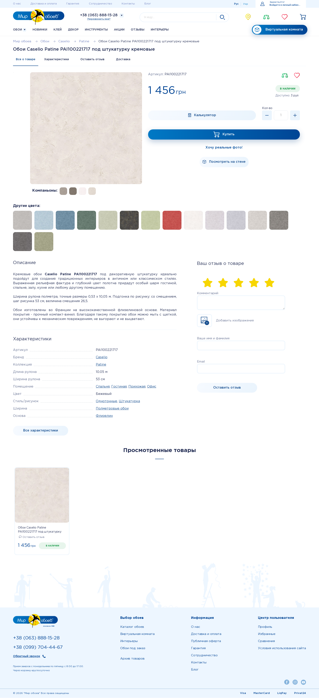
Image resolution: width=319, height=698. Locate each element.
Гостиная (119, 386)
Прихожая (136, 386)
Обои (19, 30)
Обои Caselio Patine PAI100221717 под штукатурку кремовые (39, 530)
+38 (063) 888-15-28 (99, 15)
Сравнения (266, 641)
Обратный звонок (26, 656)
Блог (147, 4)
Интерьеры (160, 29)
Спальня (103, 386)
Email (201, 361)
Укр (245, 4)
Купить (229, 134)
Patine (101, 364)
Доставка (126, 59)
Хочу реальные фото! (224, 147)
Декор (73, 29)
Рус (236, 4)
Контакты (128, 4)
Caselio (101, 357)
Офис (151, 386)
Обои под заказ (132, 648)
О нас (17, 4)
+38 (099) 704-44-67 (38, 647)
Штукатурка (129, 401)
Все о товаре (26, 59)
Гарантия (72, 4)
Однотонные (106, 401)
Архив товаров (132, 659)
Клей (58, 29)
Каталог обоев (132, 627)
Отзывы (137, 29)
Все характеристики (40, 430)
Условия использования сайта (282, 648)
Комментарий (207, 293)
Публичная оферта (206, 641)
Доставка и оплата (44, 4)
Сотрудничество (100, 4)
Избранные (266, 634)
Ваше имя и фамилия (213, 338)
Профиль (265, 627)
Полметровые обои (112, 408)
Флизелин (104, 416)
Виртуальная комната (278, 29)
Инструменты (96, 29)
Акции (119, 29)
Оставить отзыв (94, 59)
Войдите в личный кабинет (285, 5)
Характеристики (57, 59)
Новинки (40, 29)
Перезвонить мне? (98, 19)
